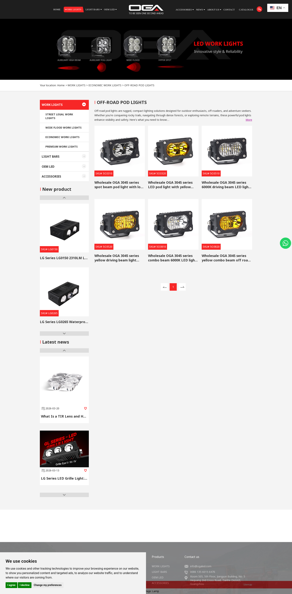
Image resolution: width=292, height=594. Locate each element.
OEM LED (48, 167)
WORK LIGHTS (76, 85)
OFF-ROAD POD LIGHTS (139, 85)
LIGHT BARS (50, 156)
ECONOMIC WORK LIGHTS (104, 85)
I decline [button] (25, 585)
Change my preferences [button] (47, 585)
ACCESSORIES (51, 176)
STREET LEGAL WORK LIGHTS (59, 116)
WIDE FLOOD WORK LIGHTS (63, 127)
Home (61, 85)
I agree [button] (11, 585)
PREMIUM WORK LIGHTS (61, 146)
